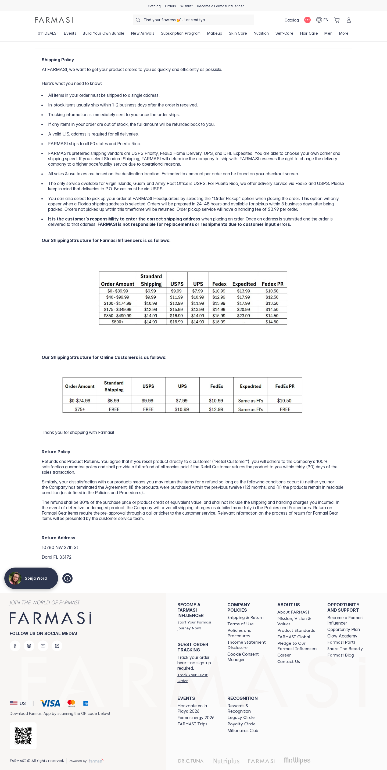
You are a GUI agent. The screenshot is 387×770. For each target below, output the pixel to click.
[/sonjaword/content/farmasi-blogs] (340, 655)
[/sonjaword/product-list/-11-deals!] (48, 34)
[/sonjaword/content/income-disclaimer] (247, 645)
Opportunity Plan (343, 629)
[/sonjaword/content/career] (284, 655)
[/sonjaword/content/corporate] (293, 637)
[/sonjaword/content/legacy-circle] (241, 717)
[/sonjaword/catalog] (154, 5)
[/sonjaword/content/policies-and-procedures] (247, 633)
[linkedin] (57, 645)
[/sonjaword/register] (170, 5)
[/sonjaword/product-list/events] (70, 34)
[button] (21, 703)
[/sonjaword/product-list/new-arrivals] (143, 34)
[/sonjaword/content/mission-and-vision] (297, 621)
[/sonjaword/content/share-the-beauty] (345, 648)
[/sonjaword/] (54, 19)
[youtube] (43, 645)
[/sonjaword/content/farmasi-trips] (192, 724)
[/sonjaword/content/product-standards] (296, 630)
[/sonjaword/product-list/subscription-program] (180, 34)
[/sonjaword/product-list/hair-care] (309, 34)
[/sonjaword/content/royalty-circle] (241, 724)
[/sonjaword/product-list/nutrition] (261, 34)
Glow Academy (342, 636)
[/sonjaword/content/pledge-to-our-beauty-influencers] (297, 646)
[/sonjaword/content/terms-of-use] (240, 624)
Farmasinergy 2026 (195, 717)
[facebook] (15, 645)
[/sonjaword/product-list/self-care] (284, 34)
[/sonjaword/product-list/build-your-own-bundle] (104, 34)
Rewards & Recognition (239, 708)
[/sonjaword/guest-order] (197, 678)
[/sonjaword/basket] (337, 20)
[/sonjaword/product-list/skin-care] (238, 34)
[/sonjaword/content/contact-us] (288, 661)
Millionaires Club (242, 730)
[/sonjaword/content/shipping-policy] (245, 617)
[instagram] (29, 645)
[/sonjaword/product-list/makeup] (215, 34)
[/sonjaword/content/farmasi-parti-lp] (341, 642)
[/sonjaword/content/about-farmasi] (293, 612)
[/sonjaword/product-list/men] (328, 34)
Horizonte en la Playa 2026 (192, 708)
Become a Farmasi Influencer (345, 620)
